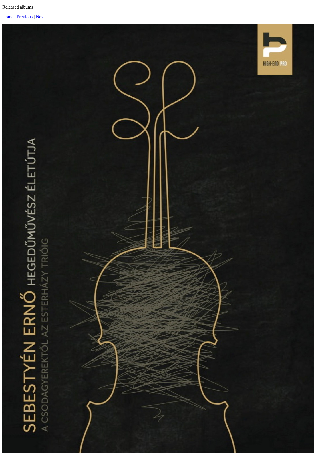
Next (40, 16)
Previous (25, 16)
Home (7, 16)
